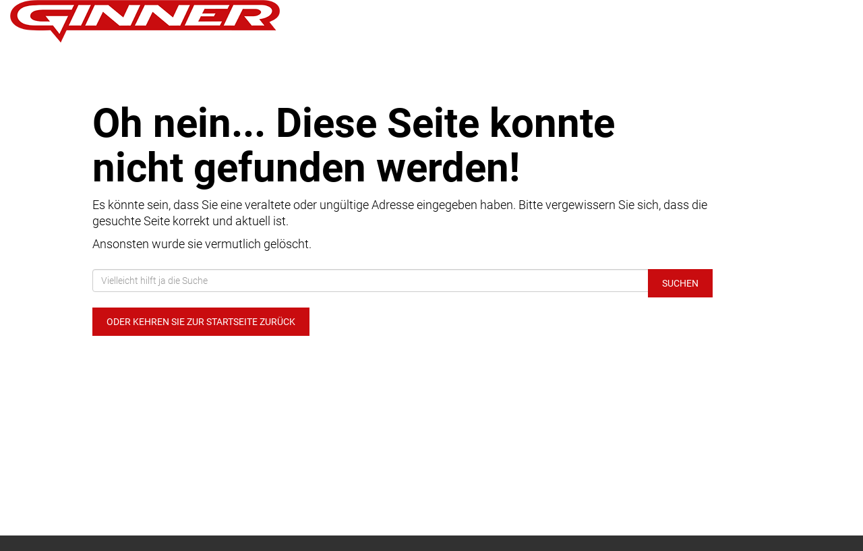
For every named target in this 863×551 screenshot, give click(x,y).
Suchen (680, 283)
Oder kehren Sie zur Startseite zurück (201, 321)
